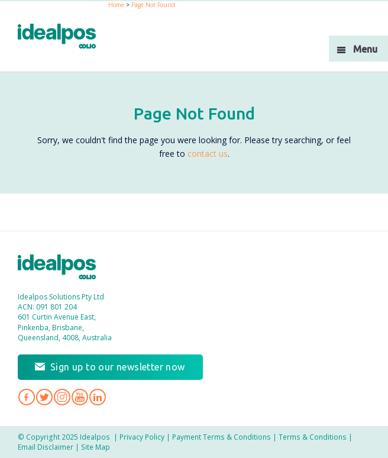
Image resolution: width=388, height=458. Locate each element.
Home (116, 5)
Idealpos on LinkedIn (97, 397)
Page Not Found (153, 5)
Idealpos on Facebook (26, 397)
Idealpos (63, 268)
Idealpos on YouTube (80, 397)
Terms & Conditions (313, 436)
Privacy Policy (141, 436)
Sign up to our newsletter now (117, 367)
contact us (207, 153)
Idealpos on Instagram (62, 397)
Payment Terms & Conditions (221, 436)
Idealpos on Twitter (44, 397)
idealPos (63, 37)
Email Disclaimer (45, 446)
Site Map (95, 446)
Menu (365, 49)
